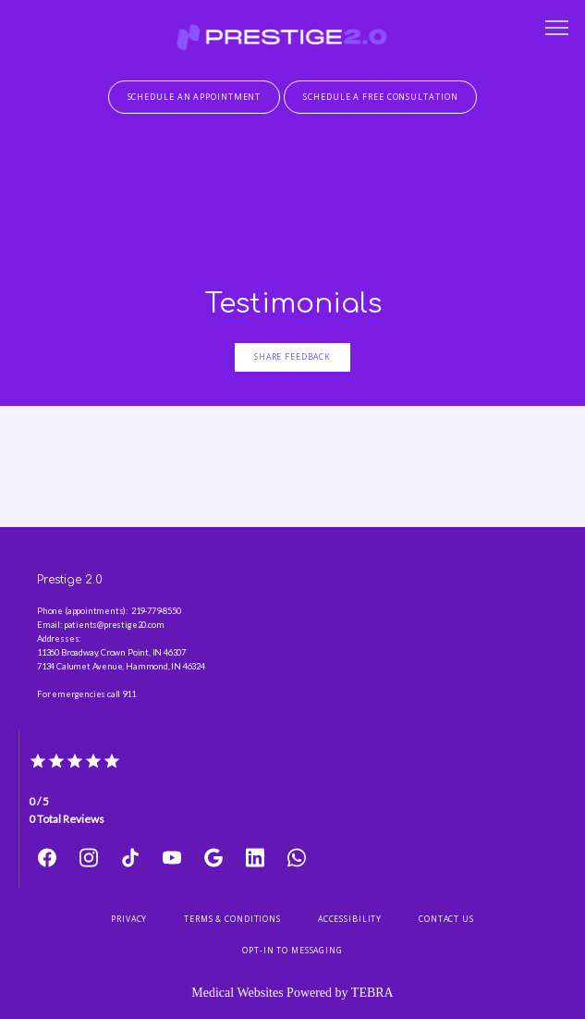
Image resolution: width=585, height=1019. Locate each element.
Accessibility (350, 919)
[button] (557, 29)
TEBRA (372, 993)
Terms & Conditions (232, 919)
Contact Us (446, 919)
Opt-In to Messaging (292, 950)
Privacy (129, 919)
